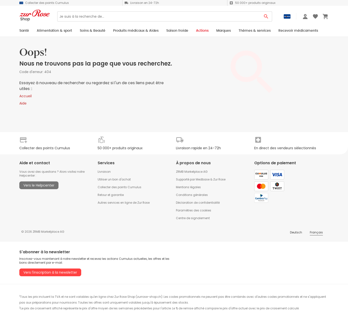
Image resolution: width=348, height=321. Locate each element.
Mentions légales (188, 187)
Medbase (203, 179)
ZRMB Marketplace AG (192, 172)
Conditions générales (192, 195)
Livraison (104, 172)
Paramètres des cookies (193, 210)
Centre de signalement (193, 218)
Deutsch (296, 232)
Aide (23, 103)
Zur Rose (219, 179)
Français (316, 232)
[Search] (158, 16)
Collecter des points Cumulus (119, 187)
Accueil (25, 96)
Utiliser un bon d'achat (114, 179)
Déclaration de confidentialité (198, 203)
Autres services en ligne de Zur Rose (124, 203)
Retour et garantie (111, 195)
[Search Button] (266, 16)
